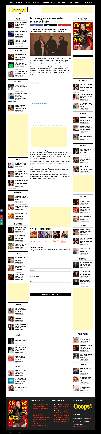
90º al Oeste (19, 2)
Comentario (33, 253)
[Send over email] (1, 223)
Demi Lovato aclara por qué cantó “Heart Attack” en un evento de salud (41, 419)
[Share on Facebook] (36, 25)
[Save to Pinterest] (64, 25)
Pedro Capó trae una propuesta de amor (48, 240)
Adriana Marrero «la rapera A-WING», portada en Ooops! (61, 407)
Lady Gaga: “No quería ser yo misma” (56, 240)
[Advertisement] (67, 10)
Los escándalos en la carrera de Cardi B (41, 240)
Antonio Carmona (50, 125)
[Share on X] (50, 25)
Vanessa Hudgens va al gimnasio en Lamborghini (63, 240)
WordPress (91, 432)
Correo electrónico (35, 276)
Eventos (70, 2)
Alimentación (61, 2)
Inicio (11, 2)
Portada (27, 2)
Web (31, 281)
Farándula (46, 2)
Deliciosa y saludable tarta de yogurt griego (33, 240)
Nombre (32, 270)
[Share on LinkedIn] (1, 220)
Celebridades (36, 2)
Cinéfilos (77, 2)
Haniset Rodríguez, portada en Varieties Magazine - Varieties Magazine (61, 417)
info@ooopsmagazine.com (80, 426)
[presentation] (39, 289)
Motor (53, 2)
